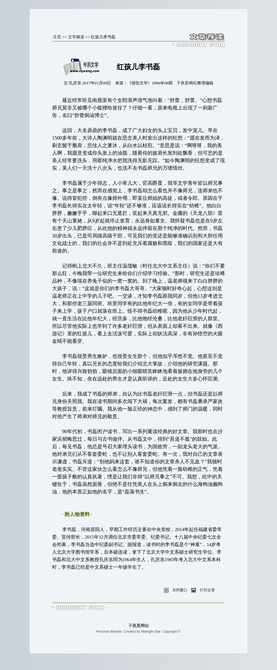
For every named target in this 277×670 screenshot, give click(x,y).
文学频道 (76, 37)
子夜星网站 (187, 83)
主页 (57, 37)
